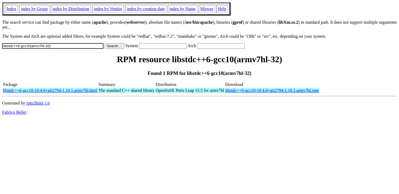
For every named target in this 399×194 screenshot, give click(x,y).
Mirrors (206, 8)
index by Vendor (108, 8)
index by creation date (146, 8)
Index (11, 8)
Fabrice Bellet (14, 112)
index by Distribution (70, 8)
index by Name (182, 8)
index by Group (34, 8)
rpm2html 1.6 (38, 103)
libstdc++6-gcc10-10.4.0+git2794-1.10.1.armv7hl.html (50, 90)
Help (222, 8)
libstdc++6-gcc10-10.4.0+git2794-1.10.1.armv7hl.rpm (272, 90)
